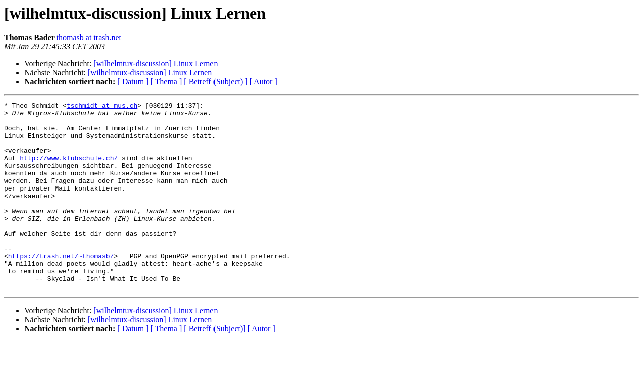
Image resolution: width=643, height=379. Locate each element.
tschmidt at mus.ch (102, 106)
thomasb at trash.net (89, 37)
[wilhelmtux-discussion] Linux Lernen (155, 63)
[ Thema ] (166, 81)
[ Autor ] (263, 81)
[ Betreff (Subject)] (214, 366)
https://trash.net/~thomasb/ (61, 287)
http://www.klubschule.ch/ (69, 169)
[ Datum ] (132, 81)
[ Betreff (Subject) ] (215, 81)
